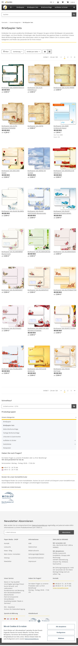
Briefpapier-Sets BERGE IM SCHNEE (37, 172)
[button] (58, 2)
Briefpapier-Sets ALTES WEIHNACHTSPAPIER (9, 127)
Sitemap (7, 558)
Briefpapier (7, 422)
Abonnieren (66, 532)
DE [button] (51, 2)
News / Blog (8, 551)
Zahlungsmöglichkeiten (36, 554)
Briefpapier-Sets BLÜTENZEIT (11, 328)
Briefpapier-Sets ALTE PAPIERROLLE (35, 89)
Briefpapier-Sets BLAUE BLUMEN (13, 211)
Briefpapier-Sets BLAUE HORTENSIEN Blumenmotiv (37, 212)
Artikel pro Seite (32, 52)
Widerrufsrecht (33, 551)
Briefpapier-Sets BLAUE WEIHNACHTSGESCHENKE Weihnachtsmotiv (62, 212)
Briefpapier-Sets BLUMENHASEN (65, 252)
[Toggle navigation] (3, 1)
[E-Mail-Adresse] (31, 532)
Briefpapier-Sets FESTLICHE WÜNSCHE (37, 370)
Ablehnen (60, 638)
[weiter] (74, 57)
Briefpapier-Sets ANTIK (35, 126)
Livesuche (7, 547)
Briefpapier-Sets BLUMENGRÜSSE (39, 252)
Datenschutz (32, 547)
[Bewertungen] (6, 90)
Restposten (7, 448)
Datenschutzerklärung (39, 525)
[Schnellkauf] (37, 406)
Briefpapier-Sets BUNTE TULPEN (64, 328)
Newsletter (7, 561)
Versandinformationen (36, 558)
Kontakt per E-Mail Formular (11, 487)
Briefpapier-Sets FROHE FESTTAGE (62, 370)
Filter (6, 52)
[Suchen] (37, 14)
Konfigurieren (59, 632)
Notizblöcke (7, 444)
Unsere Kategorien (8, 417)
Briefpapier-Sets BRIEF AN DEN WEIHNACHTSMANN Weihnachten (38, 329)
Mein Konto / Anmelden (12, 554)
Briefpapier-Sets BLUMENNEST (12, 290)
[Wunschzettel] (62, 2)
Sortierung (17, 52)
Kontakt (6, 543)
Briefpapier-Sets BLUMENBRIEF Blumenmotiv (12, 253)
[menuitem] (5, 7)
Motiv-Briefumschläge (10, 429)
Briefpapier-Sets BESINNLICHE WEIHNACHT (64, 172)
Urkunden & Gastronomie (12, 437)
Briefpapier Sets (8, 425)
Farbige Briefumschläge (11, 433)
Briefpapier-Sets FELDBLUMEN (12, 369)
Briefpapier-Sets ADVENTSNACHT (13, 88)
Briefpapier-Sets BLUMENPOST (38, 290)
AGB (29, 543)
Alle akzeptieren (60, 626)
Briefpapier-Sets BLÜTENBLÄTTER (65, 290)
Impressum (32, 561)
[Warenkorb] (70, 2)
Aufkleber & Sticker (9, 440)
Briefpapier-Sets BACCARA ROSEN (11, 172)
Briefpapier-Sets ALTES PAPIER (64, 88)
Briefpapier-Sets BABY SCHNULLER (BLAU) (61, 127)
